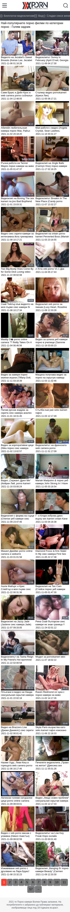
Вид (38, 15)
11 (64, 882)
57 (31, 889)
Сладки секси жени (56, 15)
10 (56, 882)
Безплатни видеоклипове (17, 15)
